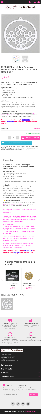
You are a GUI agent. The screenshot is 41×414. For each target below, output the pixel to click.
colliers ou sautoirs (28, 237)
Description (8, 160)
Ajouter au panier (30, 138)
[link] (13, 404)
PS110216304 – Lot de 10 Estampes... (29, 284)
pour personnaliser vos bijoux (13, 204)
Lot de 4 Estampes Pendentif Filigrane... (12, 285)
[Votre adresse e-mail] (16, 394)
